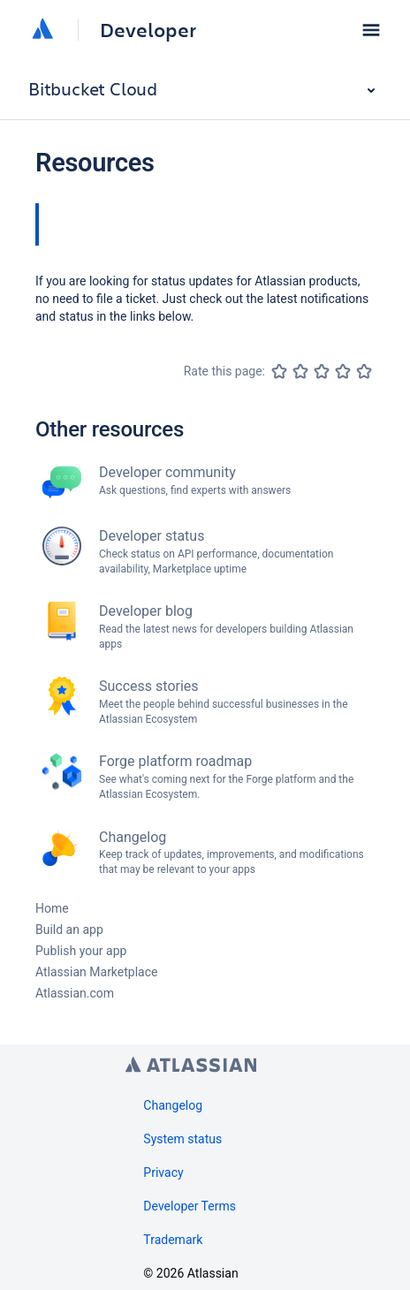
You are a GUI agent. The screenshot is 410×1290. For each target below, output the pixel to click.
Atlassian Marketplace (96, 972)
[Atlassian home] (42, 30)
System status (182, 1139)
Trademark (172, 1240)
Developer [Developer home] (148, 30)
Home (52, 908)
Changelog (172, 1105)
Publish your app (80, 951)
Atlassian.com (74, 993)
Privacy (163, 1172)
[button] (371, 30)
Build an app (69, 929)
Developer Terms (189, 1206)
